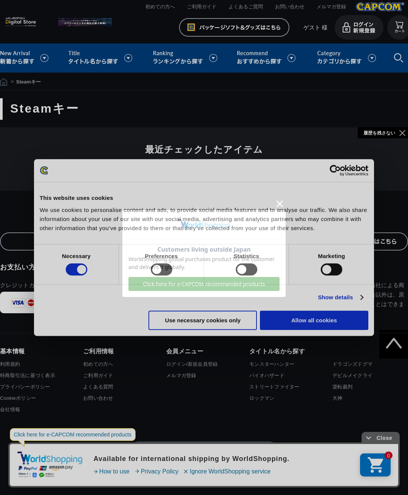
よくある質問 (98, 387)
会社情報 (10, 409)
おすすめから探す (267, 58)
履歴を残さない (379, 133)
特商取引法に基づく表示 (27, 375)
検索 (397, 58)
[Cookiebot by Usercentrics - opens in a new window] (335, 170)
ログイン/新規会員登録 (192, 364)
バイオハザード (266, 375)
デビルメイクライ (352, 375)
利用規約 (10, 364)
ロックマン (261, 398)
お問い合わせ (289, 6)
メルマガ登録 (331, 6)
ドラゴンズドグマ (352, 364)
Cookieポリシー (18, 398)
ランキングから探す (186, 58)
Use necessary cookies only (203, 320)
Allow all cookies (314, 320)
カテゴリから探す (346, 58)
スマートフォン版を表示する (204, 452)
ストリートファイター (274, 387)
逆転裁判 (342, 387)
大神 (337, 398)
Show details (335, 297)
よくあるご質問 (246, 6)
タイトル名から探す (101, 58)
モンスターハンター (271, 364)
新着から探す (29, 58)
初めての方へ (160, 6)
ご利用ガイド (201, 6)
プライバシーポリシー (25, 387)
